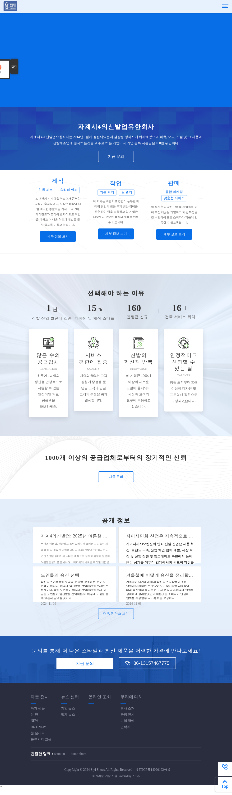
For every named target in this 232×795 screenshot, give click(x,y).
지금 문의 (116, 156)
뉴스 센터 (70, 696)
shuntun (59, 754)
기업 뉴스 (68, 708)
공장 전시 (128, 714)
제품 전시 (40, 696)
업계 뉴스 (68, 714)
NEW (34, 721)
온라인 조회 (99, 696)
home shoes (78, 754)
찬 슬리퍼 (38, 733)
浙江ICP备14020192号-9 (152, 769)
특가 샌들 (38, 708)
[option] (116, 53)
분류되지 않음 (41, 739)
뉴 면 (34, 714)
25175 (136, 776)
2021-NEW (38, 727)
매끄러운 (98, 776)
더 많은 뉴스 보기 (116, 613)
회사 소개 (128, 708)
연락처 (125, 727)
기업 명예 (128, 721)
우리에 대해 (132, 696)
